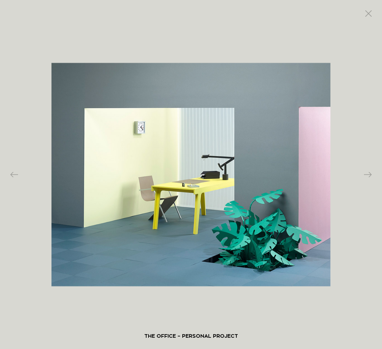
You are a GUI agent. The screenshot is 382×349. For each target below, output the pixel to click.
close (368, 13)
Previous (14, 174)
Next (368, 174)
